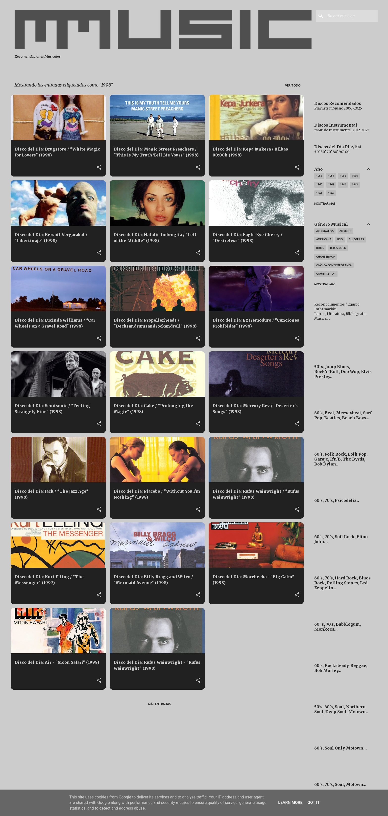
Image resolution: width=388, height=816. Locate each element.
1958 (343, 175)
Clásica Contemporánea (334, 265)
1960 (319, 184)
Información (325, 309)
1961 (331, 184)
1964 (319, 193)
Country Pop (326, 273)
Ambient (345, 230)
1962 (343, 184)
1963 (355, 184)
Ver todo (293, 85)
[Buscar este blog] (352, 16)
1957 (331, 175)
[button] (99, 167)
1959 (355, 175)
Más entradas (159, 704)
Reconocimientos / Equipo (337, 304)
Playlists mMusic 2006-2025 (338, 108)
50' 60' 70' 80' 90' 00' (332, 152)
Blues (320, 247)
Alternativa (325, 230)
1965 (331, 193)
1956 (319, 175)
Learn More (290, 802)
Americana (323, 239)
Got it (313, 802)
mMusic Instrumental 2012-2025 (341, 130)
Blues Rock (338, 247)
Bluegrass (356, 239)
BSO (340, 239)
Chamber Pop (325, 256)
